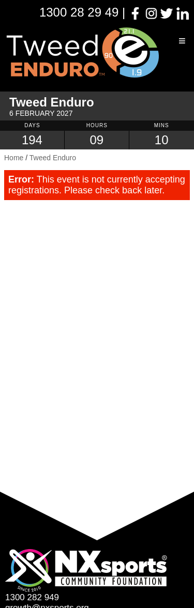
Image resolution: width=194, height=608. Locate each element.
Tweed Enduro (52, 158)
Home (13, 158)
